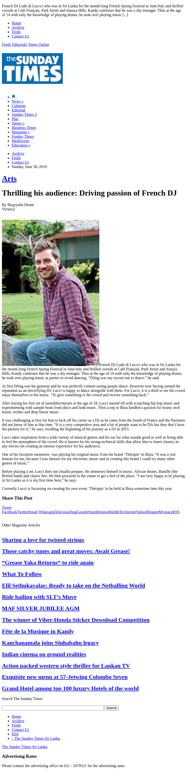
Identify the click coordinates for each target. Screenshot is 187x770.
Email (32, 512)
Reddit (114, 512)
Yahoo (141, 512)
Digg (73, 512)
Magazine (21, 132)
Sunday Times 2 (24, 114)
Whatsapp (46, 512)
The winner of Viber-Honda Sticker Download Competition (76, 620)
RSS (176, 512)
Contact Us (20, 36)
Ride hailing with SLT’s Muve (39, 597)
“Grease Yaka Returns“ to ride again (48, 562)
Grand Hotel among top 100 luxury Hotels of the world (70, 688)
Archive (18, 27)
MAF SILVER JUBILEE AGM (41, 608)
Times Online (38, 44)
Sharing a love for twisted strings (43, 540)
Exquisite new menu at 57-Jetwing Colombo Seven (65, 677)
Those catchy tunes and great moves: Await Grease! (66, 551)
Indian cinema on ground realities (44, 654)
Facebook (9, 512)
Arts (9, 178)
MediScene (20, 141)
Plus (15, 119)
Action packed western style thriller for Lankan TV (66, 665)
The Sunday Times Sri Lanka (36, 738)
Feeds (16, 32)
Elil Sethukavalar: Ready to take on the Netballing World (73, 585)
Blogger (152, 512)
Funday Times (23, 136)
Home (16, 23)
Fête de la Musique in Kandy (38, 631)
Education (21, 145)
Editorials (19, 44)
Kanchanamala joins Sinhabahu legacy (50, 643)
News (17, 101)
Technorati (128, 512)
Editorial (18, 110)
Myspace (166, 512)
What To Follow (22, 574)
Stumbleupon (98, 512)
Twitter (22, 512)
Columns (19, 106)
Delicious (61, 512)
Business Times (24, 128)
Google (82, 512)
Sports (18, 123)
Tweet (6, 507)
